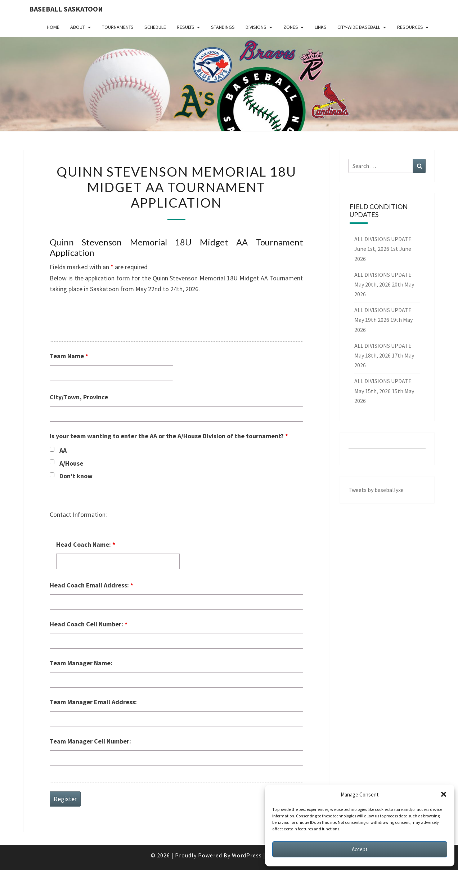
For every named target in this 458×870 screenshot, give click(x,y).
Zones (290, 27)
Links (321, 27)
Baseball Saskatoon (66, 8)
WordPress (247, 855)
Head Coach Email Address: (91, 585)
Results (185, 27)
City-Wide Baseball (358, 27)
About (77, 27)
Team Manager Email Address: (93, 702)
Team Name (69, 356)
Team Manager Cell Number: (90, 741)
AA (63, 450)
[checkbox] (52, 449)
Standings (223, 27)
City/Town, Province (79, 397)
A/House (71, 463)
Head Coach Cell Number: (88, 624)
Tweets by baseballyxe (376, 489)
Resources (410, 27)
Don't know (76, 476)
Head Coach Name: (85, 544)
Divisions (256, 27)
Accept (360, 849)
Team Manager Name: (81, 663)
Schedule (155, 27)
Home (53, 27)
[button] (443, 794)
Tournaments (118, 27)
